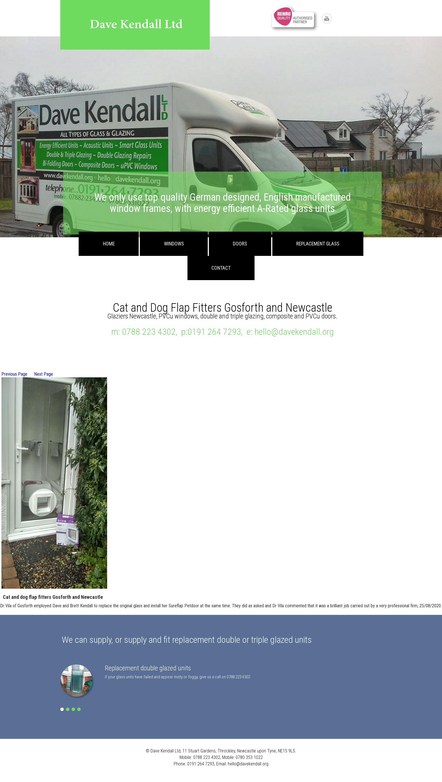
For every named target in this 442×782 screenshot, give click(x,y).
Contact (221, 268)
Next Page (43, 374)
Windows (174, 244)
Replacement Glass (317, 244)
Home (109, 244)
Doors (240, 244)
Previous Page (14, 374)
